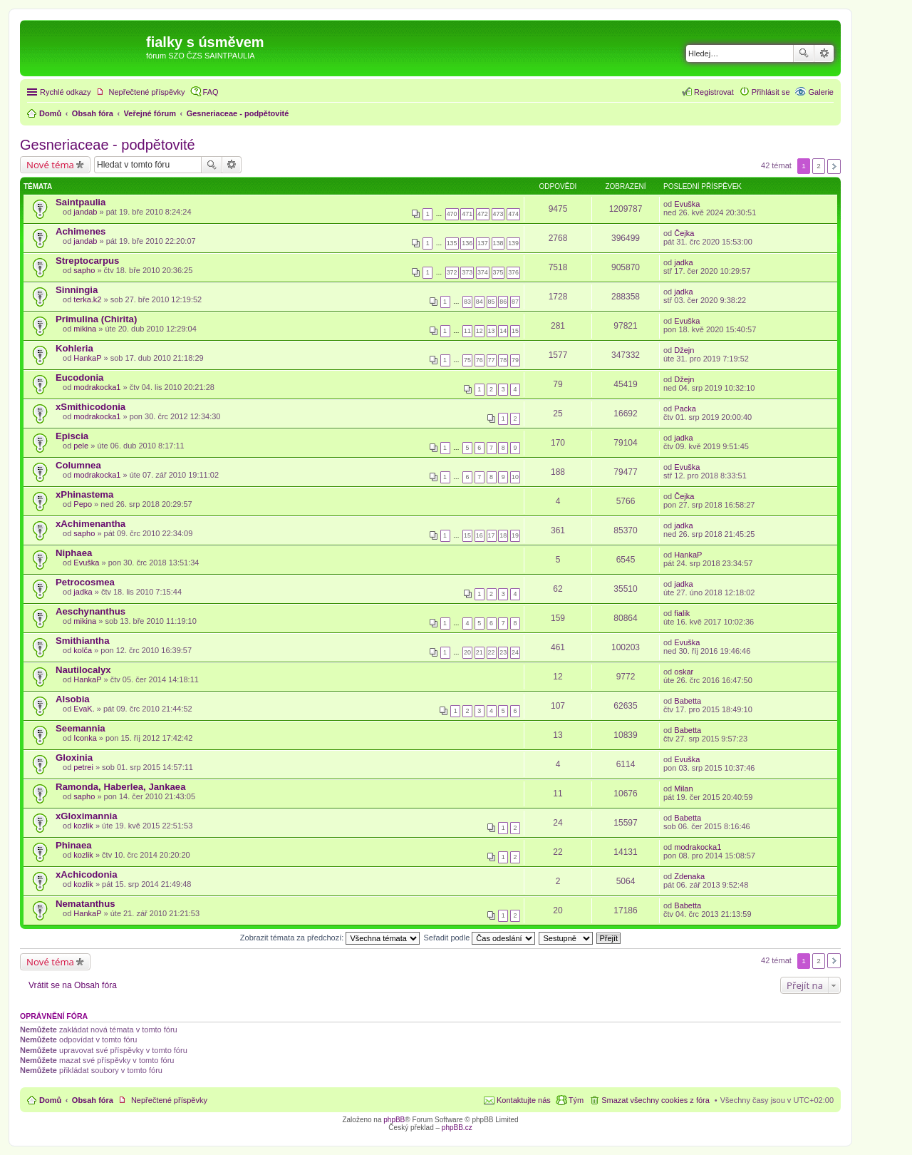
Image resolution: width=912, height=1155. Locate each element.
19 (515, 535)
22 (491, 652)
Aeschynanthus (90, 611)
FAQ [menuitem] (211, 92)
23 (503, 652)
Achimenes (80, 231)
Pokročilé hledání (824, 53)
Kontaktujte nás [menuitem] (524, 1100)
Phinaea (74, 845)
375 (498, 272)
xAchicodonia (86, 874)
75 (467, 360)
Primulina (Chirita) (96, 319)
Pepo (82, 504)
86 (503, 301)
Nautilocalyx (83, 669)
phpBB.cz (457, 1127)
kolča (82, 650)
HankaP (87, 358)
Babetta (687, 701)
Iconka (84, 738)
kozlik (83, 825)
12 (479, 330)
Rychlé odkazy (65, 92)
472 (482, 213)
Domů (50, 1100)
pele (80, 445)
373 (467, 272)
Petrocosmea (85, 582)
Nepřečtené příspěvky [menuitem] (147, 92)
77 (491, 360)
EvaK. (83, 708)
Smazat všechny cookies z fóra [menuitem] (655, 1100)
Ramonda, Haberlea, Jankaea (121, 786)
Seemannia (80, 728)
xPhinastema (84, 494)
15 (515, 330)
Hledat (803, 53)
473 (498, 213)
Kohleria (74, 348)
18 (503, 535)
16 (479, 535)
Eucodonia (79, 377)
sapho (84, 270)
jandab (85, 211)
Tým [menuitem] (576, 1100)
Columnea (78, 465)
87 (515, 301)
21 (479, 652)
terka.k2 (87, 299)
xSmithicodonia (90, 406)
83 (467, 301)
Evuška (687, 204)
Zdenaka (689, 876)
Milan (683, 788)
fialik (682, 613)
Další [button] (834, 166)
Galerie (821, 92)
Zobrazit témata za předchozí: (330, 937)
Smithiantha (82, 640)
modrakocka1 (96, 387)
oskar (683, 671)
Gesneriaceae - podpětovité (107, 145)
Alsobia (73, 699)
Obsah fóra (92, 1100)
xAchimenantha (90, 523)
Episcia (72, 436)
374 (482, 272)
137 (482, 243)
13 (491, 330)
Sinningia (77, 289)
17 (491, 535)
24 (515, 652)
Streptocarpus (87, 260)
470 (452, 213)
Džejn (684, 350)
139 (513, 243)
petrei (83, 767)
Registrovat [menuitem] (714, 92)
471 (467, 213)
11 (467, 330)
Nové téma (50, 164)
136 (467, 243)
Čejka (684, 233)
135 (452, 243)
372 (452, 272)
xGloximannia (86, 816)
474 (513, 213)
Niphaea (74, 553)
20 (467, 652)
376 (513, 272)
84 (479, 301)
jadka (683, 262)
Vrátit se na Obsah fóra (72, 985)
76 (479, 360)
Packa (685, 408)
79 (515, 360)
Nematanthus (85, 903)
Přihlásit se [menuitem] (771, 92)
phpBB (394, 1120)
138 (498, 243)
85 (491, 301)
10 (515, 477)
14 (503, 330)
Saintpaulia (80, 202)
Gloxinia (74, 757)
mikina (84, 328)
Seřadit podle (479, 937)
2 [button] (819, 166)
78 (503, 360)
